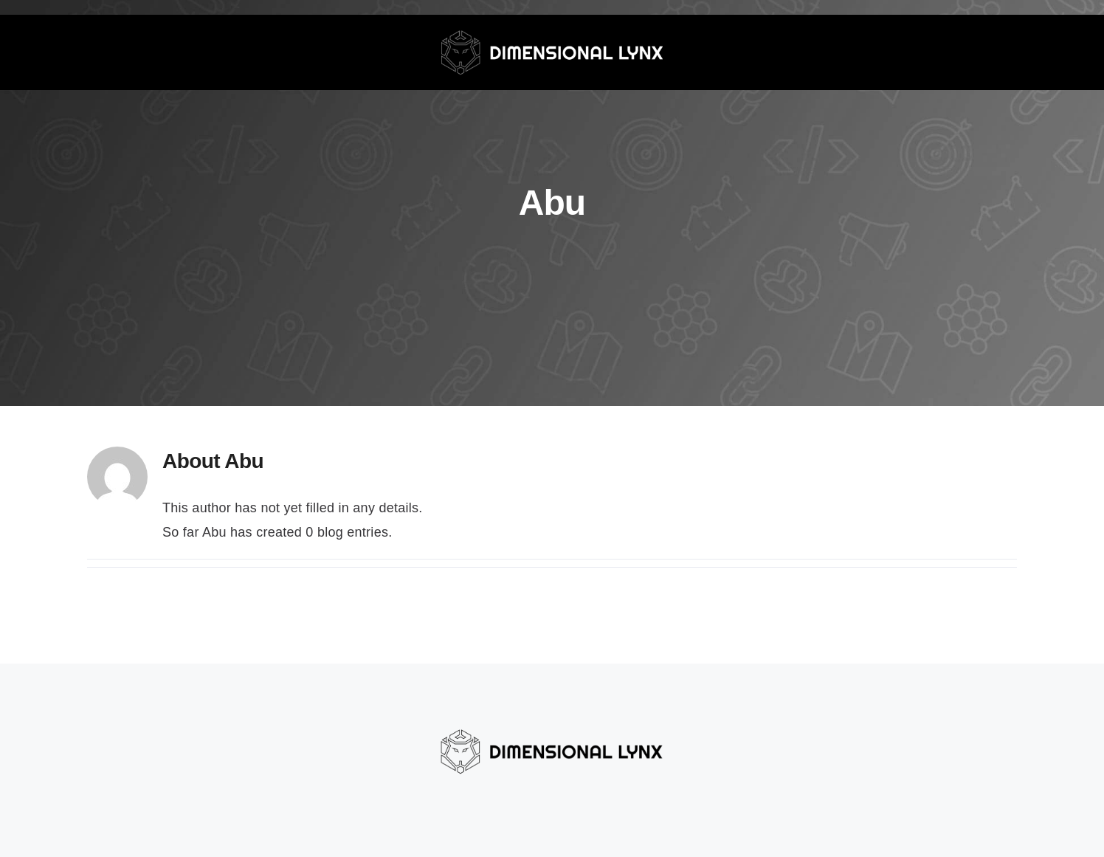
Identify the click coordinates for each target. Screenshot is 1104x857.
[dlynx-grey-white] (552, 21)
